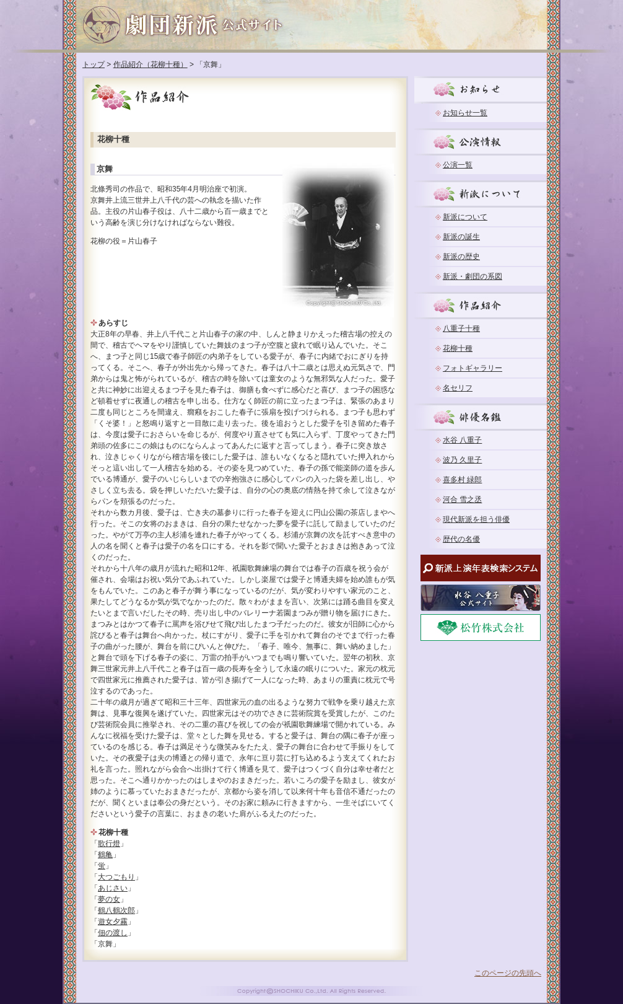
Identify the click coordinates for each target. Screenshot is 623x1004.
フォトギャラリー (472, 368)
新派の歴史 (461, 256)
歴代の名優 (461, 539)
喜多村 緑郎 (462, 479)
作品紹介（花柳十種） (150, 64)
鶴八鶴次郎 (116, 910)
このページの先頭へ (507, 973)
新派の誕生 (461, 236)
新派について (465, 217)
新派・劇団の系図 (472, 276)
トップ (93, 64)
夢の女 (109, 899)
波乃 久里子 (462, 460)
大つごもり (116, 877)
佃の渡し (113, 932)
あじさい (113, 888)
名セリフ (458, 388)
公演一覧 (458, 165)
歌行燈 (109, 843)
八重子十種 (461, 328)
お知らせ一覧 (465, 112)
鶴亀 (105, 854)
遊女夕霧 (113, 921)
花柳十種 (458, 348)
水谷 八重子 (462, 440)
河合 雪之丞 (462, 499)
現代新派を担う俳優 (476, 519)
